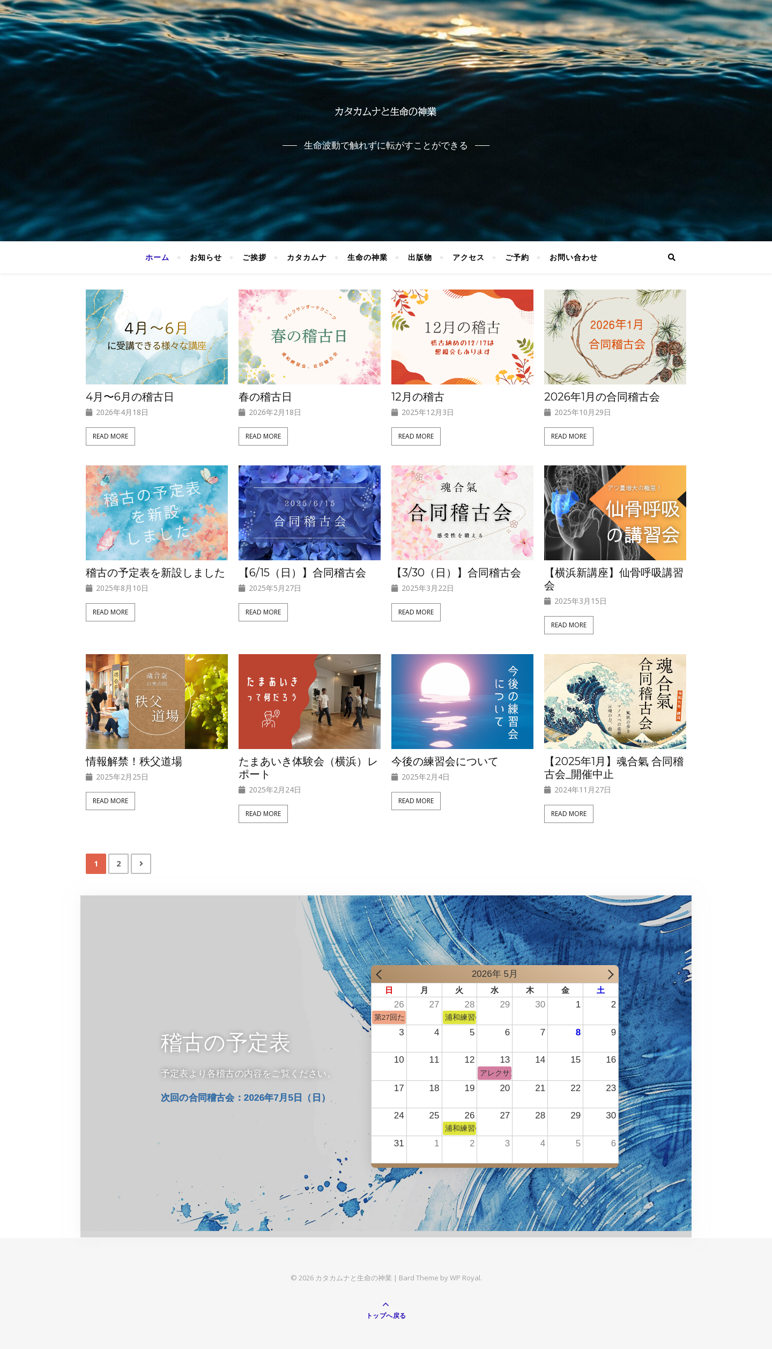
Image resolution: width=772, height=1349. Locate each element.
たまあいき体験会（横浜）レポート (308, 768)
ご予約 (517, 257)
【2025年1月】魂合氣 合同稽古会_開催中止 (614, 768)
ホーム (157, 257)
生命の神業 (367, 257)
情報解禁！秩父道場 (134, 761)
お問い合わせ (574, 257)
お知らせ (206, 257)
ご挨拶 (254, 257)
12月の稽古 (417, 396)
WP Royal (465, 1278)
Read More (110, 436)
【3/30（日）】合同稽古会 (456, 572)
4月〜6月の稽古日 (130, 396)
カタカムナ (307, 257)
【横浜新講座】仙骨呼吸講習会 (614, 579)
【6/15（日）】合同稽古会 (302, 572)
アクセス (468, 257)
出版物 (420, 257)
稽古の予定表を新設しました (155, 572)
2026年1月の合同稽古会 (602, 396)
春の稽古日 (265, 396)
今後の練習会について (445, 761)
